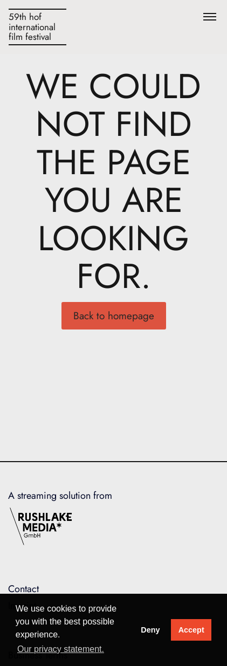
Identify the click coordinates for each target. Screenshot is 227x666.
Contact (23, 589)
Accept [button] (191, 630)
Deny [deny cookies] (150, 630)
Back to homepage (113, 315)
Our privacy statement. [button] (60, 649)
